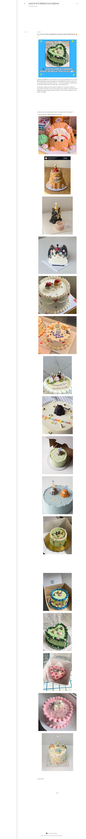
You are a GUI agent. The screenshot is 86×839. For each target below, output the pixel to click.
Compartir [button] (26, 32)
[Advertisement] (51, 20)
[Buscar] (77, 3)
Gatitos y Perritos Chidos (43, 3)
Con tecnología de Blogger (51, 833)
